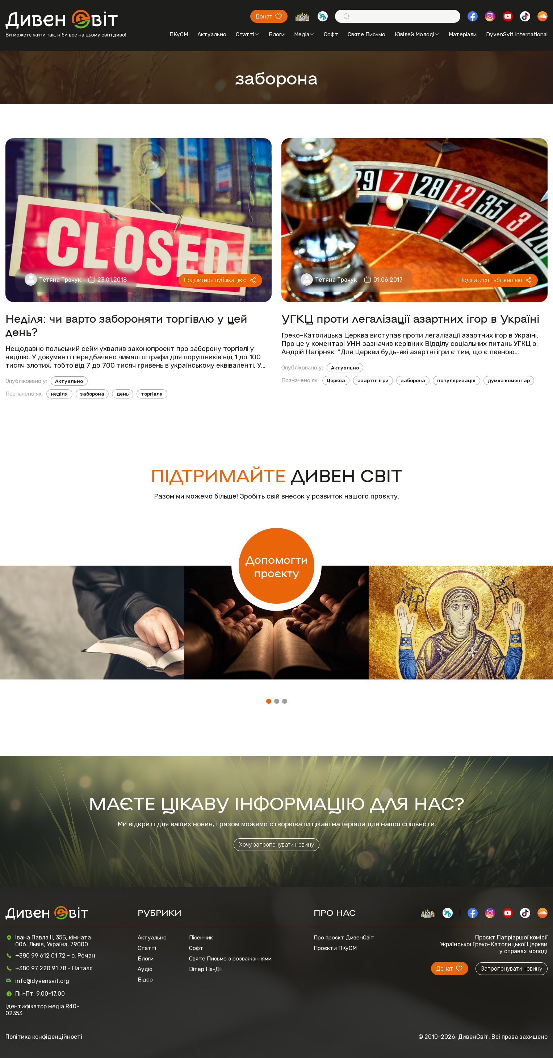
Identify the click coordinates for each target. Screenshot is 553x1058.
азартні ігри (373, 380)
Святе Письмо (366, 34)
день (123, 394)
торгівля (152, 394)
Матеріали (463, 34)
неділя (59, 394)
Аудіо (145, 969)
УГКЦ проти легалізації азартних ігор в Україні (410, 318)
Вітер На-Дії (205, 969)
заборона (92, 394)
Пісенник (201, 937)
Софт (331, 34)
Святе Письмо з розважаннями (230, 958)
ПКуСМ (178, 34)
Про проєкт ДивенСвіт (344, 937)
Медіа (304, 34)
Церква (336, 380)
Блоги (277, 34)
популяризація (456, 380)
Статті (247, 34)
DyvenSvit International (517, 34)
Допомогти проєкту (277, 565)
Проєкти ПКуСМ (335, 948)
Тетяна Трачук (60, 279)
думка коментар (509, 380)
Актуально (211, 34)
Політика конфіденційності (43, 1036)
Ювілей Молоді (417, 34)
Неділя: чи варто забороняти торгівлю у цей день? (126, 324)
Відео (145, 979)
